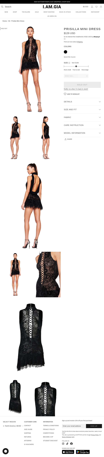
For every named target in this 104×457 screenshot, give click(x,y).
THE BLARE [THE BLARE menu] (26, 12)
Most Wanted (49, 12)
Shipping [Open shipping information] (80, 42)
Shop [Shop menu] (15, 12)
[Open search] (6, 7)
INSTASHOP (95, 12)
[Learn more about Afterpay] (65, 39)
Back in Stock (65, 12)
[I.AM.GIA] (52, 7)
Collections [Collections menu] (81, 12)
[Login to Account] (92, 7)
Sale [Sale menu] (37, 12)
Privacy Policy (95, 435)
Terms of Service (66, 437)
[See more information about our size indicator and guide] (69, 63)
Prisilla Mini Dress (17, 21)
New (6, 12)
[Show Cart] (101, 7)
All (9, 21)
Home (4, 21)
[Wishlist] (96, 7)
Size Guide (75, 63)
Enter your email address (72, 426)
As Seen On (51, 16)
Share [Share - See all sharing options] (68, 139)
